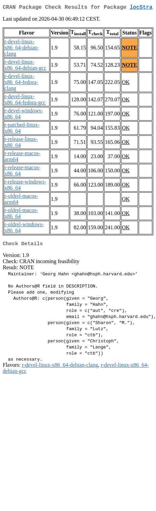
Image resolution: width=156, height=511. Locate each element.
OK (126, 83)
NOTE (129, 49)
